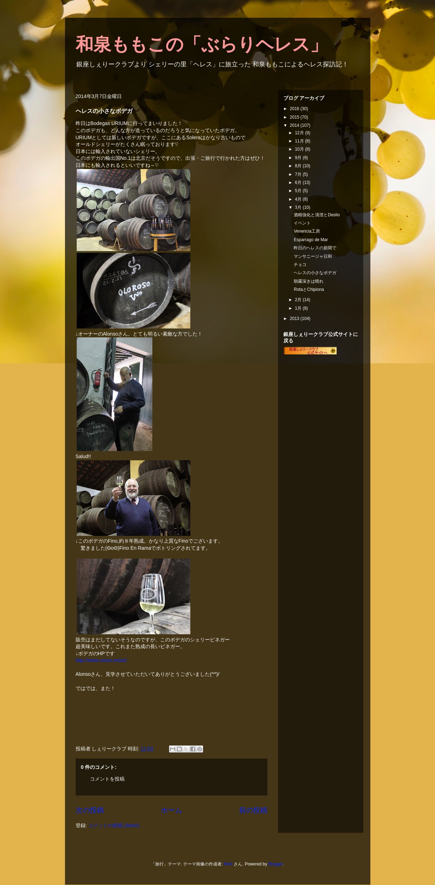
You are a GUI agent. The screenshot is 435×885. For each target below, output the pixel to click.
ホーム (171, 810)
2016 (295, 108)
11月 (300, 141)
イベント (302, 223)
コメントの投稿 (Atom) (113, 825)
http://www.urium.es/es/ (101, 660)
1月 (299, 308)
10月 (300, 149)
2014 (295, 125)
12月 (300, 132)
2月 (299, 299)
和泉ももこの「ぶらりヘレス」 (202, 44)
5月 (299, 190)
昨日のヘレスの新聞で (315, 247)
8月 (299, 165)
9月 (299, 157)
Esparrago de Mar (311, 239)
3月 (299, 207)
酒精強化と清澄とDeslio (316, 214)
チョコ (300, 264)
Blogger (275, 864)
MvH (228, 864)
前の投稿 (253, 810)
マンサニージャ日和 (313, 256)
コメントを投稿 (107, 779)
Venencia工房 (307, 231)
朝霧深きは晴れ (308, 281)
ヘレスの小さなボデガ (315, 272)
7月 (299, 174)
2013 (295, 318)
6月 (299, 182)
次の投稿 (90, 810)
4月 (299, 199)
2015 (295, 117)
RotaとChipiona (309, 289)
